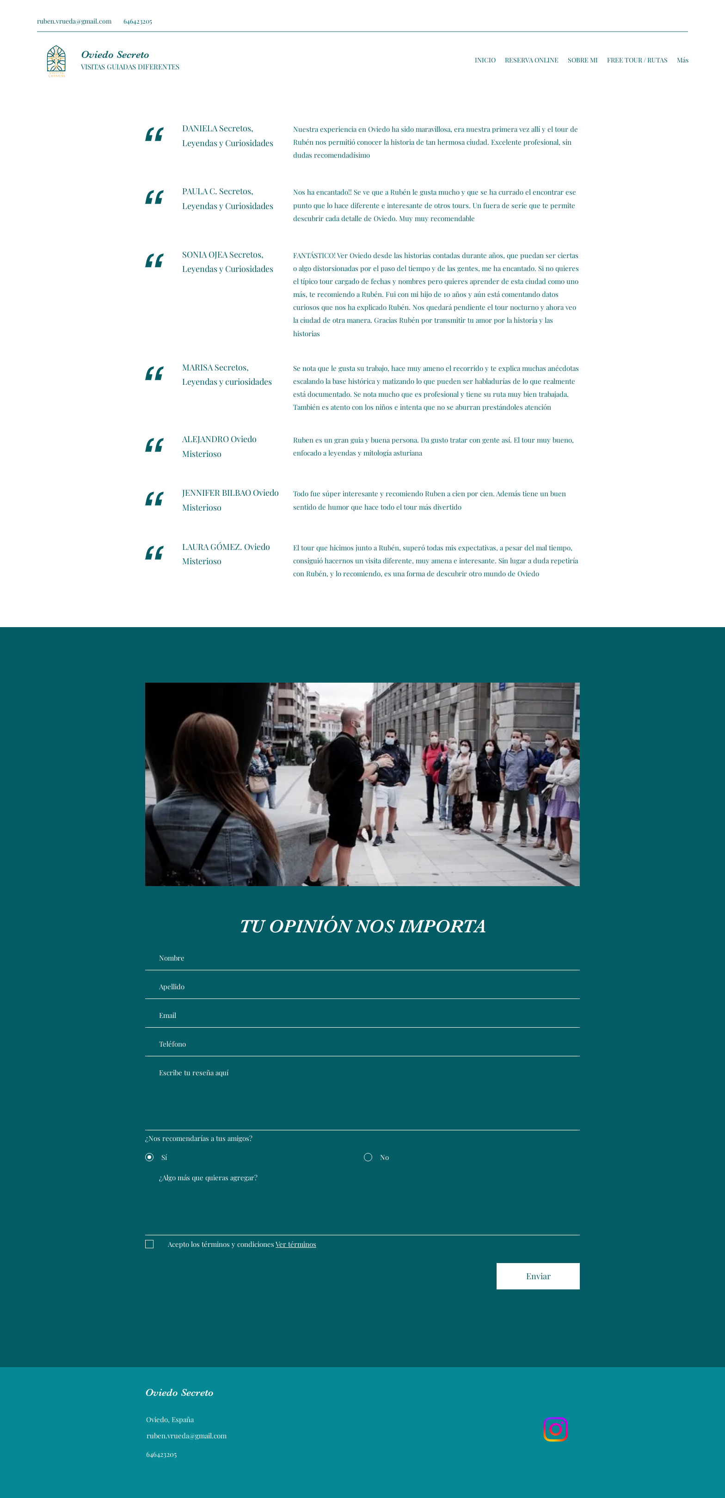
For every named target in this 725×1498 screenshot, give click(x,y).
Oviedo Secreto (115, 54)
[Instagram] (555, 1429)
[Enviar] (538, 1276)
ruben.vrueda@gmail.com (74, 21)
